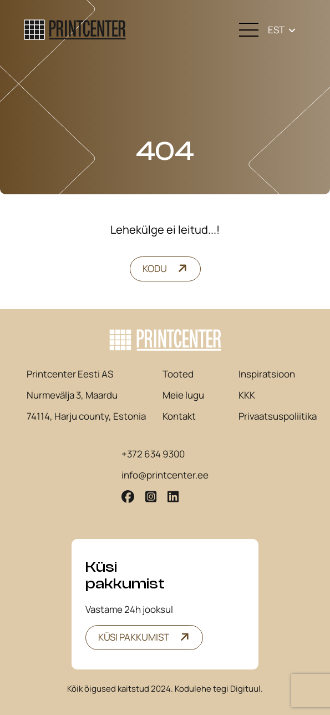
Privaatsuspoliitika (277, 416)
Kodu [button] (155, 268)
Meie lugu (183, 395)
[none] (282, 29)
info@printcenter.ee (165, 475)
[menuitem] (282, 29)
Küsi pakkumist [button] (133, 637)
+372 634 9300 (153, 454)
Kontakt (179, 416)
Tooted (178, 374)
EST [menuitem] (276, 29)
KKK (246, 395)
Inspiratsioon (266, 374)
